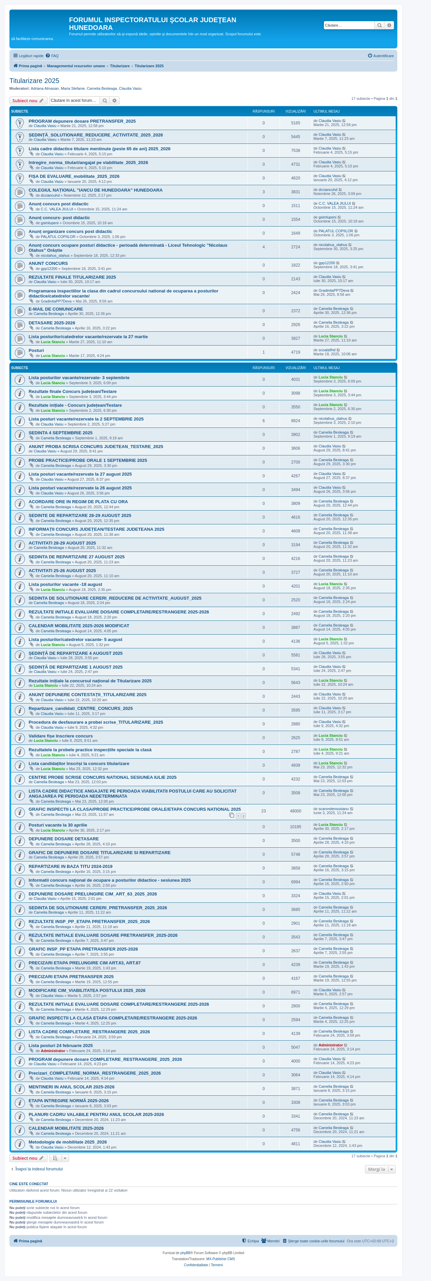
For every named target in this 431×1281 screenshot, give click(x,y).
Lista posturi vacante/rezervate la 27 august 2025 (80, 474)
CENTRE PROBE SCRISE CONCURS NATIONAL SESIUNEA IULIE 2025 (102, 777)
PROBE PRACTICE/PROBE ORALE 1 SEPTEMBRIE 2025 (88, 460)
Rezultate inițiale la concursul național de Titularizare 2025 (90, 680)
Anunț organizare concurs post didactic (70, 231)
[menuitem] (52, 56)
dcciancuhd (50, 195)
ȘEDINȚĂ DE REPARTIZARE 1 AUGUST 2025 (76, 667)
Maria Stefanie (73, 88)
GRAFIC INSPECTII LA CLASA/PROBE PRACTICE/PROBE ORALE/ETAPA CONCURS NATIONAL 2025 (135, 809)
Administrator (53, 1051)
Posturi (36, 350)
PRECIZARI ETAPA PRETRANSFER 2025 (71, 976)
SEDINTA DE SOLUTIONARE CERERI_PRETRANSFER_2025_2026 (98, 907)
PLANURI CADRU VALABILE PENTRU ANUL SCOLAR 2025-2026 (96, 1114)
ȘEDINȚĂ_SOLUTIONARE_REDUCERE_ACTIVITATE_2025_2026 (96, 134)
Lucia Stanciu (53, 342)
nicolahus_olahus (55, 255)
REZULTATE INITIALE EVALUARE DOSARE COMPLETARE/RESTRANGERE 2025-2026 (119, 611)
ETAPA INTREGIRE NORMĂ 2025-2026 (69, 1100)
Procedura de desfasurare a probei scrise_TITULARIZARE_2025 (96, 722)
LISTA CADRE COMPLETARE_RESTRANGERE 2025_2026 (89, 1031)
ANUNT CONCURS (48, 263)
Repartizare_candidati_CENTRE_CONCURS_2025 (81, 708)
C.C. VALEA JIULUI (57, 209)
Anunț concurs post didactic (59, 203)
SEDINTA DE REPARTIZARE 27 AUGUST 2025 (77, 556)
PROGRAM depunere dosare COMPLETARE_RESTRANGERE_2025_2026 (105, 1059)
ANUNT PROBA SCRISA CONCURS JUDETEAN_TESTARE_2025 (96, 446)
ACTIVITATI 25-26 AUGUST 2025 (62, 570)
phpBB (185, 1253)
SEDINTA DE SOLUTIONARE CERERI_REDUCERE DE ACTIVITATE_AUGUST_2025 (115, 598)
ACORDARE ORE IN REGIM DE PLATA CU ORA (78, 501)
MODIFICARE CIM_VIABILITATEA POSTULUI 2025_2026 (87, 990)
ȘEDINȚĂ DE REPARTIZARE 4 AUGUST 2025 (76, 653)
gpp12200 (49, 269)
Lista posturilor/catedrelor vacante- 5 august (75, 639)
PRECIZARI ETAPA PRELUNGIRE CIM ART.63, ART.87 (85, 962)
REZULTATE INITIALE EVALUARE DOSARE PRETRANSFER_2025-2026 (103, 935)
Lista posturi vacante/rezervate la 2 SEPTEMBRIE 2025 (86, 419)
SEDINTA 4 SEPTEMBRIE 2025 (61, 432)
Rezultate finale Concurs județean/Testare (73, 391)
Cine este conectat (28, 1184)
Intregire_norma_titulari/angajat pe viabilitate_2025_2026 (88, 162)
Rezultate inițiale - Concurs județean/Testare (75, 405)
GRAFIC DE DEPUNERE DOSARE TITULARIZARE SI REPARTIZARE (100, 852)
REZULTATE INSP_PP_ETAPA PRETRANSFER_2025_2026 (89, 921)
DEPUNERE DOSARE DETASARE (64, 838)
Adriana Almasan (45, 88)
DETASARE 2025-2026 (52, 322)
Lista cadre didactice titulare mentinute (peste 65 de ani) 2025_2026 (99, 148)
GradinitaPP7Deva (56, 301)
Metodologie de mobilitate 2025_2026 (68, 1142)
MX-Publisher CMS (220, 1259)
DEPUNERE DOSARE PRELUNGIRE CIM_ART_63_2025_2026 (93, 893)
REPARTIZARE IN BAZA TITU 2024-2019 (70, 866)
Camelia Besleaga (102, 88)
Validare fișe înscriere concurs (61, 735)
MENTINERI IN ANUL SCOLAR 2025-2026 (71, 1086)
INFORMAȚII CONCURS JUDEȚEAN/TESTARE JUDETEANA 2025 (96, 529)
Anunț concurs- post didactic (59, 217)
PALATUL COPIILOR (58, 237)
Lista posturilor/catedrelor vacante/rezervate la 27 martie (88, 336)
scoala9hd (327, 350)
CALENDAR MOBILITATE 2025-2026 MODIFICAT (79, 625)
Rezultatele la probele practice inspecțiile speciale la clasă (90, 749)
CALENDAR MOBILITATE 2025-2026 (66, 1128)
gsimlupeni (50, 223)
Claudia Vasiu (130, 88)
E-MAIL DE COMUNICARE (56, 309)
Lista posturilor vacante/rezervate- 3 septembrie (79, 377)
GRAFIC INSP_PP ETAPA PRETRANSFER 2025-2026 (83, 949)
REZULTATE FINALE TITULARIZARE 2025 (72, 277)
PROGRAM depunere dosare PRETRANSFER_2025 (82, 121)
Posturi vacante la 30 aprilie (58, 825)
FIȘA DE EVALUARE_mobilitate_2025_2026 (74, 176)
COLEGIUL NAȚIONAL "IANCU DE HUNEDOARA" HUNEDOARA (96, 190)
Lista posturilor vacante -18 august (65, 584)
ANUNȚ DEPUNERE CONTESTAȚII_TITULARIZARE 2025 (87, 694)
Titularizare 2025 (34, 80)
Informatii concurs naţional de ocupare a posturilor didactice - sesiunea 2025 (110, 880)
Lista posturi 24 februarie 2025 (61, 1045)
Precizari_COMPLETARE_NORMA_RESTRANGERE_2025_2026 (95, 1073)
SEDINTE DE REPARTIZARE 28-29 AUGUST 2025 (80, 515)
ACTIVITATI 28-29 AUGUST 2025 (62, 543)
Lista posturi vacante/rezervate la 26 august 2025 (80, 487)
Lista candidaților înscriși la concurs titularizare (79, 763)
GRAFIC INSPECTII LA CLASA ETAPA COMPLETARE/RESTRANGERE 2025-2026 (113, 1017)
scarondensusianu (334, 809)
